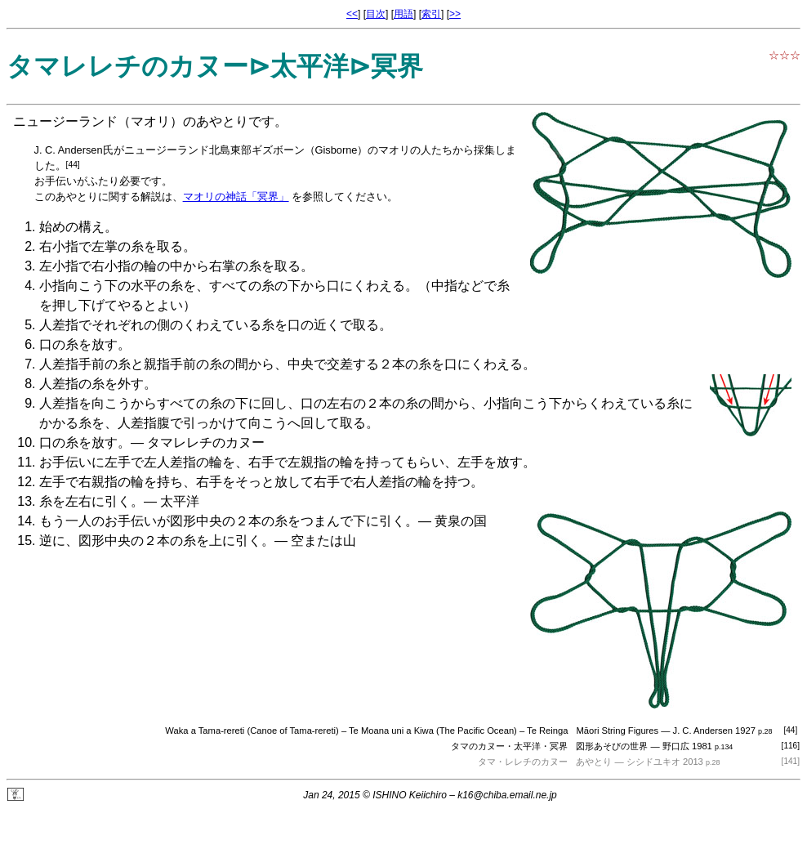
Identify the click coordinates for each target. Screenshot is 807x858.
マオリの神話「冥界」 (236, 196)
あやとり (594, 761)
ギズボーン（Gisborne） (310, 150)
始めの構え (72, 227)
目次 (376, 14)
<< (352, 14)
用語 (403, 14)
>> (455, 14)
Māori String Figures (617, 730)
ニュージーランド (65, 121)
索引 (431, 14)
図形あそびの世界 (612, 746)
